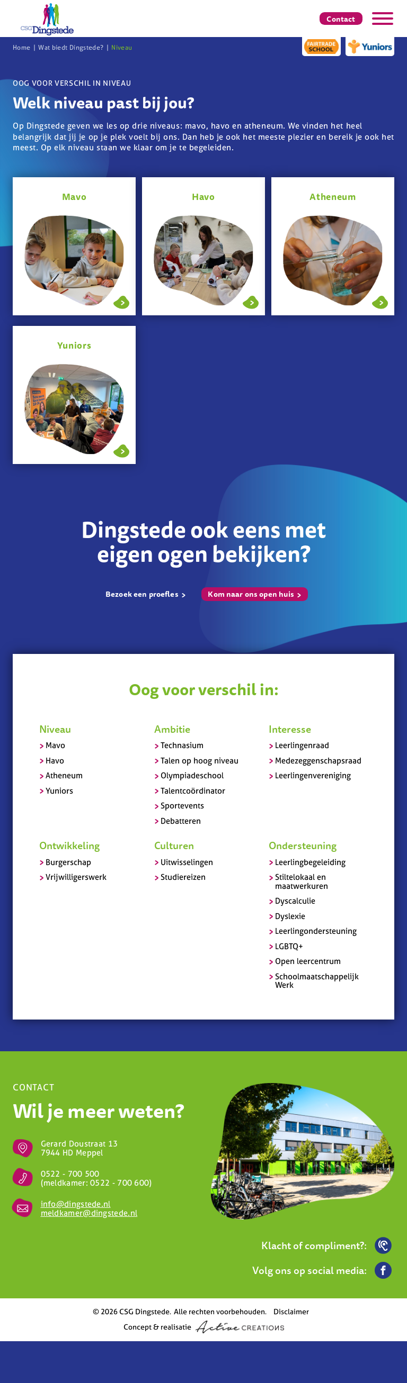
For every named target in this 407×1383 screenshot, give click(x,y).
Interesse (290, 729)
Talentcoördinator (193, 790)
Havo (55, 760)
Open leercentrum (308, 961)
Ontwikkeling (69, 845)
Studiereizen (183, 876)
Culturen (174, 845)
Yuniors (59, 790)
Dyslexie (290, 916)
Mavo (55, 745)
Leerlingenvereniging (313, 775)
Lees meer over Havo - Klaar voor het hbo (251, 301)
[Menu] (382, 18)
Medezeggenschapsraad (318, 760)
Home (21, 47)
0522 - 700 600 (119, 1182)
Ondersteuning (303, 845)
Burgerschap (68, 862)
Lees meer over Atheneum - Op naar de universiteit (380, 301)
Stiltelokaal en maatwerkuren (301, 881)
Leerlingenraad (302, 745)
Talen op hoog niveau (199, 760)
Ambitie (172, 729)
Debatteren (181, 820)
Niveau (121, 47)
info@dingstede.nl (76, 1203)
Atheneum (64, 775)
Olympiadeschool (192, 775)
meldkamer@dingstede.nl (89, 1212)
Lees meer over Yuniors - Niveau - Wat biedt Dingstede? (121, 450)
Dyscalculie (295, 900)
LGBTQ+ (289, 946)
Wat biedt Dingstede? (70, 47)
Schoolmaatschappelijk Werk (317, 981)
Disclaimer (291, 1311)
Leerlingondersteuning (316, 930)
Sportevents (182, 805)
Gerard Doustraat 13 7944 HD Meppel (79, 1148)
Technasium (182, 745)
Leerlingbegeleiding (310, 862)
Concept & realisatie (203, 1327)
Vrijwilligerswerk (76, 876)
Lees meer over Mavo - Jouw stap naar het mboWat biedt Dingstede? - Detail (121, 301)
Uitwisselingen (187, 862)
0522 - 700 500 (70, 1173)
